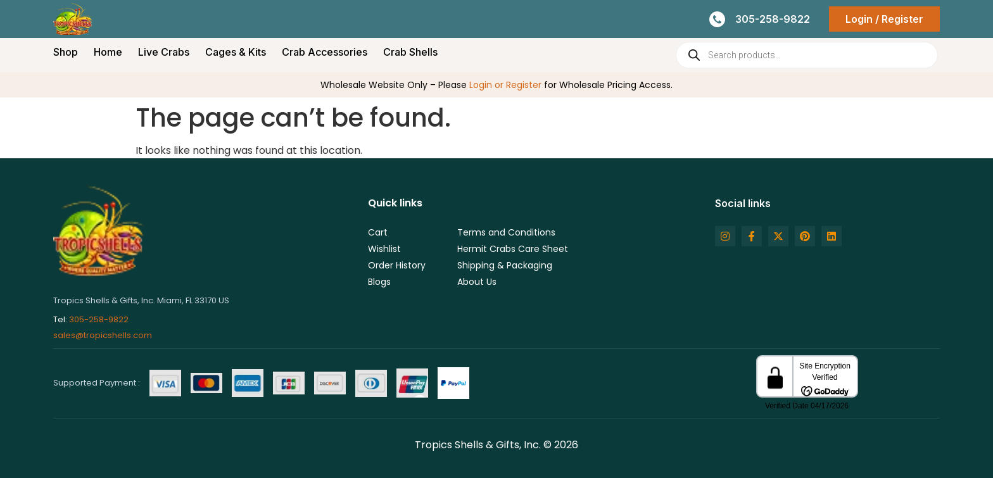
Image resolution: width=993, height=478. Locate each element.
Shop (65, 52)
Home (108, 52)
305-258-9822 (99, 319)
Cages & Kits (235, 52)
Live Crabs (163, 52)
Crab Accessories (324, 52)
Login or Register (505, 85)
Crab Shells (410, 52)
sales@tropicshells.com (102, 335)
